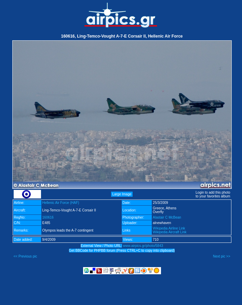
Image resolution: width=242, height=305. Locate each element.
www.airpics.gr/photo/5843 (143, 246)
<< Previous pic (25, 256)
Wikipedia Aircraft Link (169, 232)
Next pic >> (221, 256)
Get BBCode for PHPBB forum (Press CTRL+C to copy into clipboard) (122, 250)
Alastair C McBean (167, 217)
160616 (48, 217)
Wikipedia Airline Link (169, 228)
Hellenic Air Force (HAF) (60, 203)
